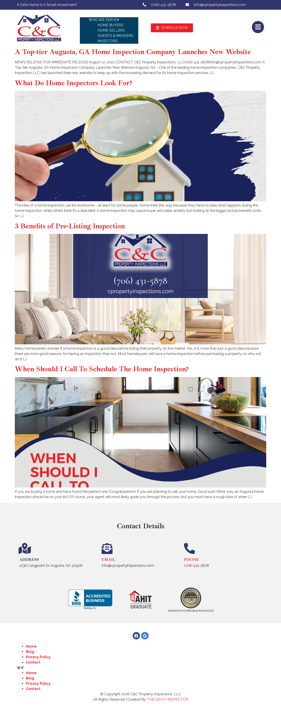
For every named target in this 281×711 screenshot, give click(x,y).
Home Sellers (111, 30)
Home (31, 646)
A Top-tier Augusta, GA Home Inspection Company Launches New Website (133, 51)
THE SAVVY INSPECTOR (167, 699)
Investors (107, 41)
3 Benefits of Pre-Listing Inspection (70, 226)
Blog (30, 652)
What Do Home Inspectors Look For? (73, 83)
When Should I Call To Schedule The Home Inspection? (102, 369)
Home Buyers (110, 25)
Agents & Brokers (115, 36)
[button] (109, 14)
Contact (33, 662)
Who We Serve (104, 20)
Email (108, 559)
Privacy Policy (38, 657)
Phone (191, 559)
